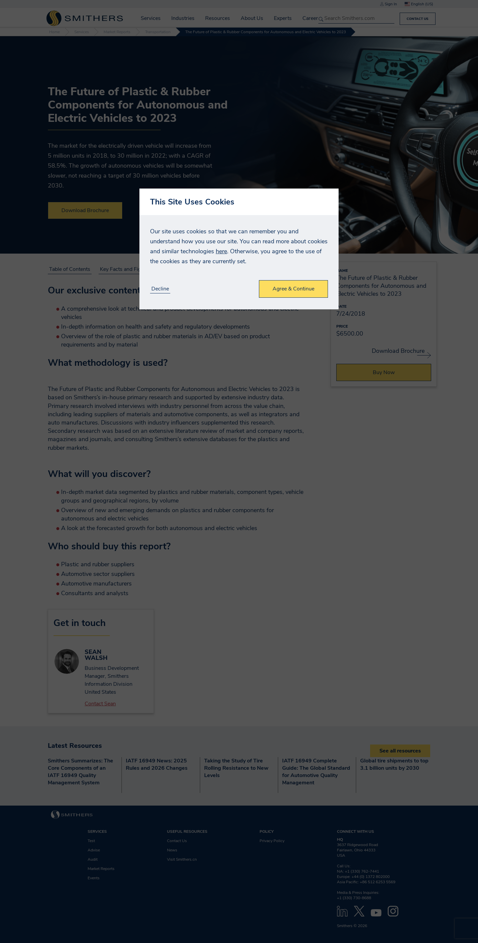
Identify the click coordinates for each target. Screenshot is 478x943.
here (221, 251)
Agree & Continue (293, 288)
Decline (160, 288)
